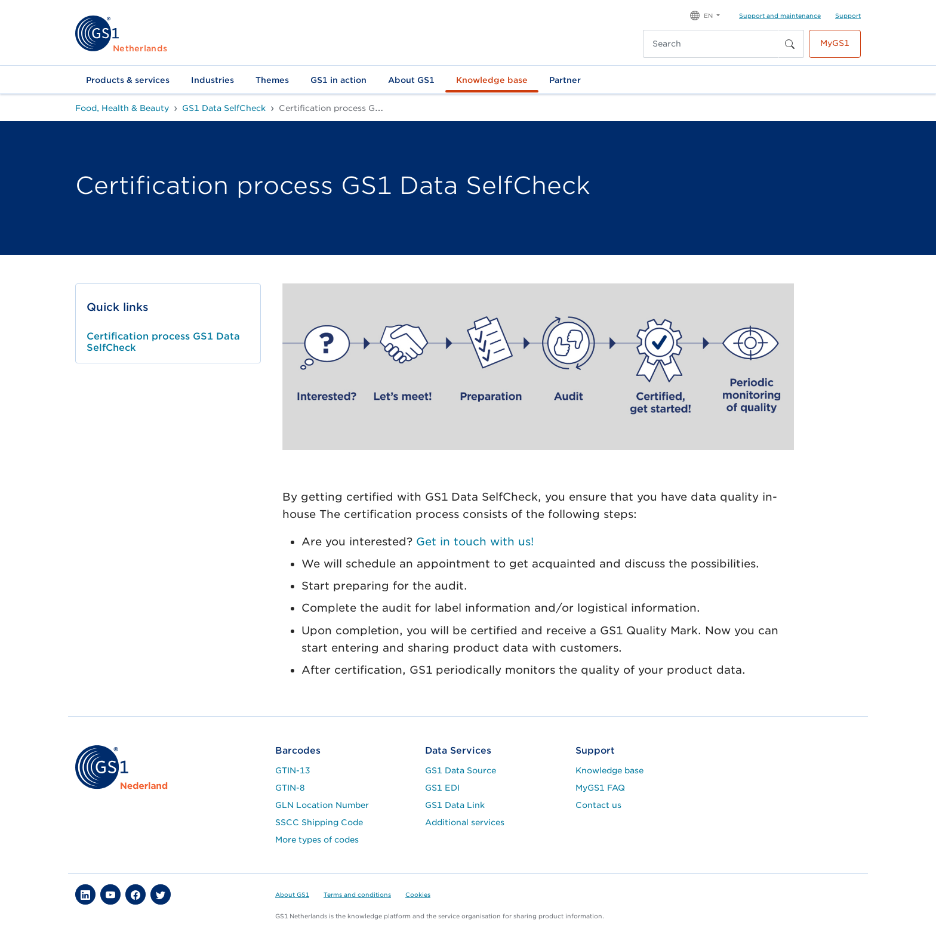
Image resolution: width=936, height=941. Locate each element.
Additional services (464, 822)
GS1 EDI (442, 787)
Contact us (598, 805)
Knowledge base (492, 80)
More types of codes (317, 839)
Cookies (417, 894)
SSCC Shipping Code (319, 822)
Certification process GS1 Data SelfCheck (163, 342)
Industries (212, 80)
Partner (565, 80)
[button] (705, 14)
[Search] (711, 44)
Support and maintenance (780, 15)
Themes (272, 80)
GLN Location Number (322, 805)
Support (848, 15)
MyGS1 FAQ (600, 787)
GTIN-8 (290, 787)
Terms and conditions (357, 894)
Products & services (128, 80)
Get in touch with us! (475, 541)
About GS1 (411, 80)
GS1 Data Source (460, 770)
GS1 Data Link (455, 805)
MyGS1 (834, 43)
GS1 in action (338, 80)
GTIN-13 (292, 770)
